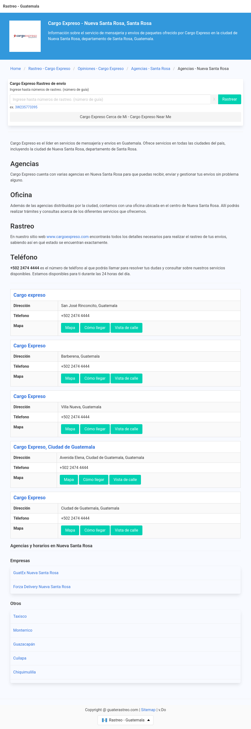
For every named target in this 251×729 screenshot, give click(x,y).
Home (15, 68)
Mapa (70, 327)
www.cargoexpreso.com (68, 236)
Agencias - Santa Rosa (150, 68)
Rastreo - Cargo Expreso (49, 68)
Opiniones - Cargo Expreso (101, 68)
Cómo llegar (94, 327)
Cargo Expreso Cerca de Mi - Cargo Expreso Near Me (125, 116)
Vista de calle (126, 327)
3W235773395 (26, 107)
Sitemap (148, 709)
